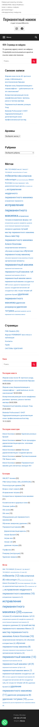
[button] (4, 722)
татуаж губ (8, 542)
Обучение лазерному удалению (14, 523)
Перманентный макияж (19, 19)
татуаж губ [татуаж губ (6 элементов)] (27, 291)
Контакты (9, 341)
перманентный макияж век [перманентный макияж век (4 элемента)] (13, 268)
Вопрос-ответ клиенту (11, 489)
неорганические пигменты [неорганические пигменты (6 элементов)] (15, 248)
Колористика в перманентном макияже (17, 496)
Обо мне (5, 513)
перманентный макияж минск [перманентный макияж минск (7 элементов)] (18, 278)
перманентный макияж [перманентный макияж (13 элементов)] (19, 264)
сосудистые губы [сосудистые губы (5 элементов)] (11, 291)
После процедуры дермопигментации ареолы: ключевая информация (19, 443)
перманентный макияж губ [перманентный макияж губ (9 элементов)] (19, 271)
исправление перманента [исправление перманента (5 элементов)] (14, 201)
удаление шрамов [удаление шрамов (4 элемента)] (20, 311)
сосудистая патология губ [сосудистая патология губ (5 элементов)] (20, 288)
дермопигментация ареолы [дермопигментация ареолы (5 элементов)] (15, 186)
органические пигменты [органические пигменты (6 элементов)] (14, 261)
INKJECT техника (8, 478)
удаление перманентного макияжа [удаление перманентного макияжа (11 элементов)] (16, 298)
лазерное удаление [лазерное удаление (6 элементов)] (13, 229)
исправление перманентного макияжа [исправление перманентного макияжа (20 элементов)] (16, 210)
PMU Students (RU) (12, 331)
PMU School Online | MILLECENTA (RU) (16, 482)
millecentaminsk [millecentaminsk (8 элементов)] (24, 176)
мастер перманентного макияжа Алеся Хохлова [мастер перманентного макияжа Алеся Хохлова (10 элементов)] (19, 240)
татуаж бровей (10, 535)
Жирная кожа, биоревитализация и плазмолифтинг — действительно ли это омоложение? (19, 88)
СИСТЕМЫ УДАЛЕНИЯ (14, 348)
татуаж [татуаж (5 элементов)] (20, 291)
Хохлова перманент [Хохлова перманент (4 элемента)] (18, 183)
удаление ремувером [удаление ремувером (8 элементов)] (19, 695)
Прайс (7, 345)
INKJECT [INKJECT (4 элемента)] (19, 169)
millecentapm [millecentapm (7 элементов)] (10, 180)
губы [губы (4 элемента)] (27, 183)
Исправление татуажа (11, 493)
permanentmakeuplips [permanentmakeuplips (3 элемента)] (22, 180)
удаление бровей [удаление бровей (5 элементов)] (11, 294)
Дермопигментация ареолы (15, 531)
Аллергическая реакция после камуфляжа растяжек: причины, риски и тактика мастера (17, 98)
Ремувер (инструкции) (11, 553)
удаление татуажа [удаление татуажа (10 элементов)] (14, 699)
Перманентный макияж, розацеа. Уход (17, 406)
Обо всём (6, 510)
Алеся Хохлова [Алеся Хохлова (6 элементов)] (9, 583)
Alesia (22, 721)
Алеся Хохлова (8, 434)
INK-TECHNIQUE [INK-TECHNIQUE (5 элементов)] (11, 169)
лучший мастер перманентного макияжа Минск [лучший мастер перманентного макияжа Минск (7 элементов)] (19, 232)
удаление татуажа (11, 545)
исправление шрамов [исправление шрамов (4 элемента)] (12, 223)
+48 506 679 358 (19, 718)
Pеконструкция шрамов (11, 485)
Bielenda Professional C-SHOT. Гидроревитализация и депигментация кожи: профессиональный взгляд (17, 415)
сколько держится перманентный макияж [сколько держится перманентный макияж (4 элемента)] (20, 677)
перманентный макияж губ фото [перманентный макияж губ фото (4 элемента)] (15, 275)
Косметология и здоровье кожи (15, 503)
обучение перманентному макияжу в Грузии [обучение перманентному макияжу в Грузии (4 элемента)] (19, 258)
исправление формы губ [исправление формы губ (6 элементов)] (22, 220)
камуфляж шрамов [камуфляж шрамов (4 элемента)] (25, 223)
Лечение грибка (8, 506)
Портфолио (6, 550)
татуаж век (8, 538)
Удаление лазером (9, 557)
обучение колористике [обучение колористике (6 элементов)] (14, 251)
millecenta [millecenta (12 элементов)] (11, 175)
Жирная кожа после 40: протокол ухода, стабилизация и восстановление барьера (18, 79)
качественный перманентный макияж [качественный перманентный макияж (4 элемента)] (17, 226)
